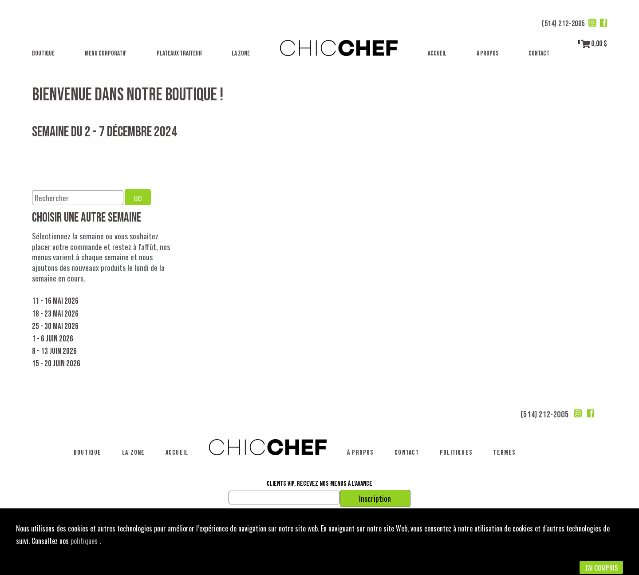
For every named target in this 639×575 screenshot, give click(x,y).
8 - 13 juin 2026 (54, 351)
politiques (85, 540)
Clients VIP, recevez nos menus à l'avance (319, 484)
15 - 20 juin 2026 (56, 364)
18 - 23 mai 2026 (55, 314)
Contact (539, 53)
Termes (504, 452)
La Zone (241, 53)
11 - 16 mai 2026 (55, 301)
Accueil (437, 53)
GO (138, 198)
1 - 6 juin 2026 (52, 339)
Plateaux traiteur (179, 53)
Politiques (456, 452)
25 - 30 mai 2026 (55, 326)
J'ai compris (601, 567)
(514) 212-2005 (563, 24)
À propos (488, 53)
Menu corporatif (105, 53)
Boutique (43, 53)
